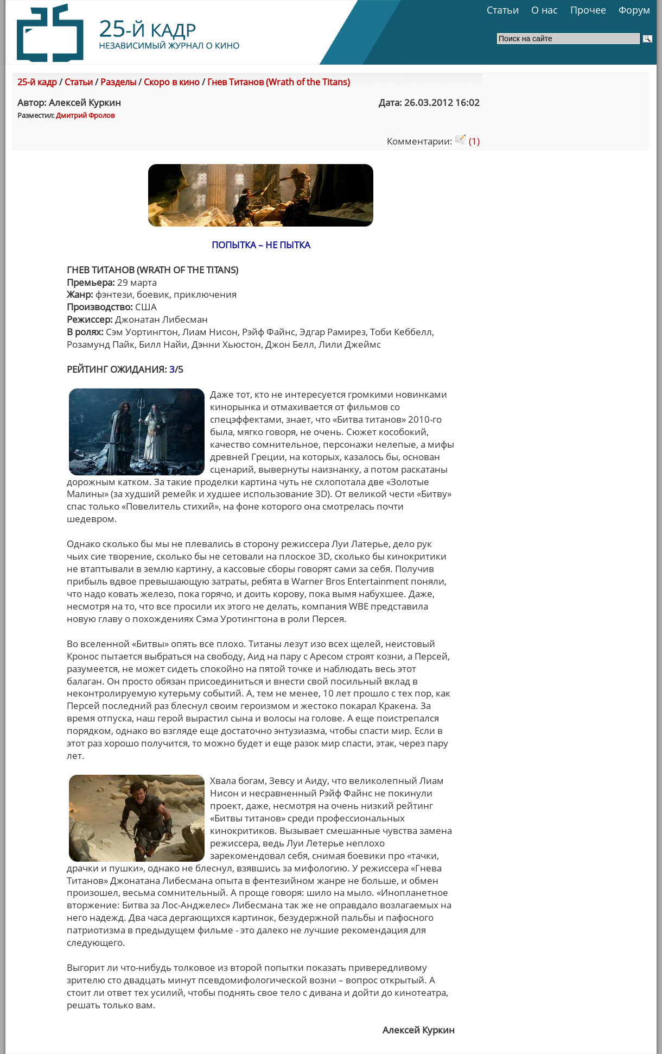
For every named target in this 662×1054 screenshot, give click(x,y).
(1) (467, 141)
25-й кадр (37, 82)
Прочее (588, 9)
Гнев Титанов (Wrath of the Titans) (278, 82)
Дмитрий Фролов (85, 115)
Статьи (503, 9)
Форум (634, 9)
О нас (544, 9)
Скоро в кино (172, 82)
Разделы (118, 82)
